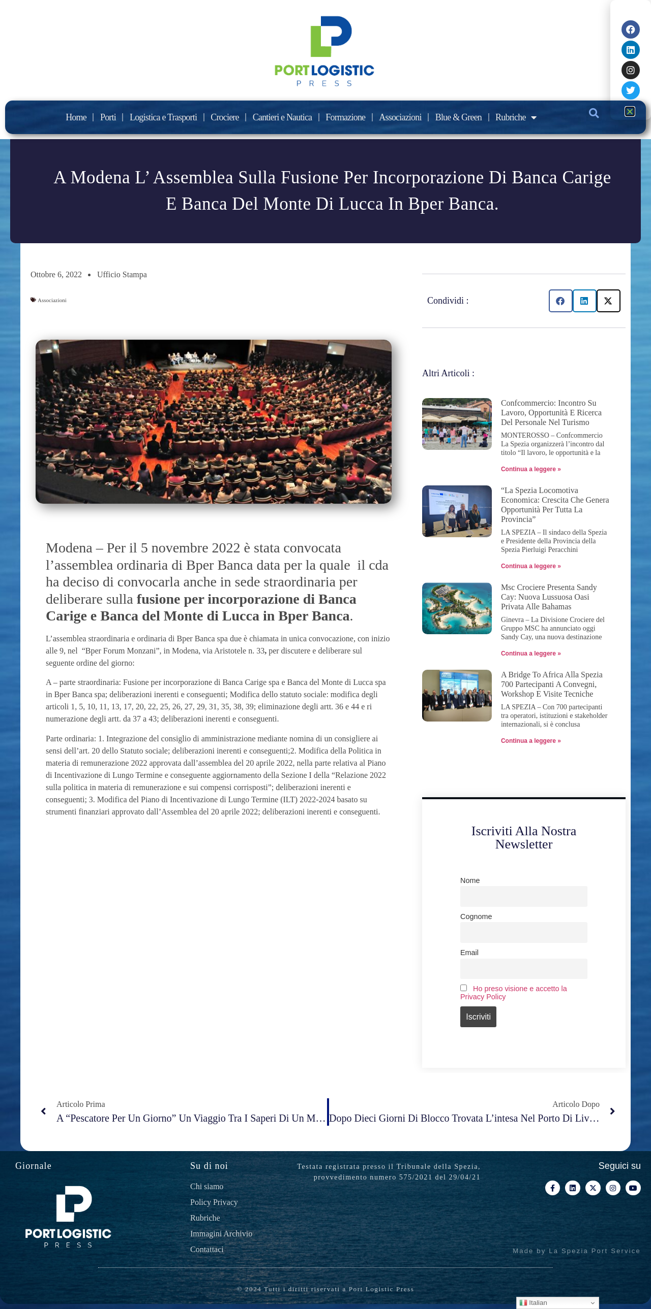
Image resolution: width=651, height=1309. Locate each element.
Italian (533, 1303)
